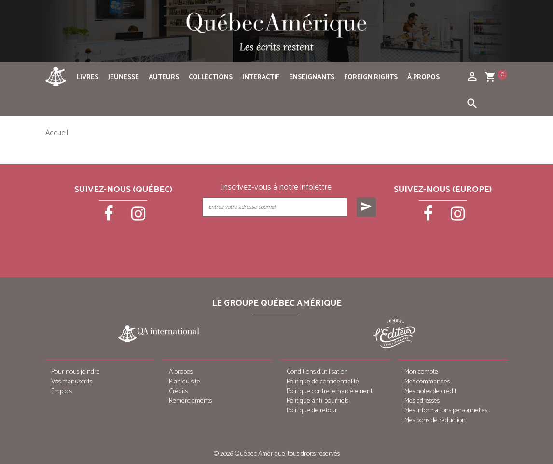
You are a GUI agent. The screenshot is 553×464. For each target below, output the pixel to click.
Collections (211, 77)
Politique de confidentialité (323, 381)
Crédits (178, 391)
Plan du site (184, 381)
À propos (423, 77)
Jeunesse (123, 77)
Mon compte (421, 372)
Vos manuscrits (71, 381)
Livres (87, 77)
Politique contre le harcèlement (330, 391)
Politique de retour (312, 410)
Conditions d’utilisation (317, 372)
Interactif (260, 77)
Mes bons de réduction (435, 420)
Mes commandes (427, 381)
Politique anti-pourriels (317, 401)
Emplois (61, 391)
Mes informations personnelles (445, 410)
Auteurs (164, 77)
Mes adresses (422, 401)
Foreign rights (371, 77)
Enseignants (311, 77)
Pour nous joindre (75, 372)
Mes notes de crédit (430, 391)
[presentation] (290, 240)
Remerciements (190, 401)
